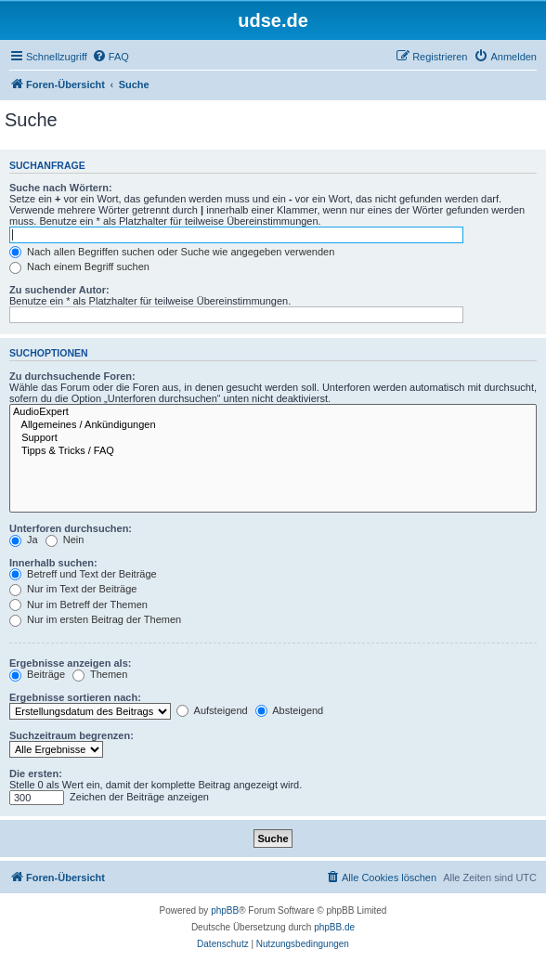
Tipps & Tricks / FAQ (273, 451)
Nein (65, 539)
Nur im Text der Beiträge (72, 588)
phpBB (225, 910)
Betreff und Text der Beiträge (83, 573)
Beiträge (37, 674)
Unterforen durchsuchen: (70, 528)
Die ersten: (35, 773)
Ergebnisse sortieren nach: (75, 697)
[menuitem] (110, 57)
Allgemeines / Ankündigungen (273, 425)
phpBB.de (334, 927)
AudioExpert (273, 412)
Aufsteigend (212, 710)
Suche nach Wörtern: (60, 187)
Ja (23, 539)
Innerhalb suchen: (53, 562)
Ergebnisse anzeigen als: (70, 663)
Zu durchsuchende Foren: (72, 376)
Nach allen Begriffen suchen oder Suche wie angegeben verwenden (171, 251)
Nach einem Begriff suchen (79, 266)
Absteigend (289, 710)
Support (273, 438)
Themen (99, 674)
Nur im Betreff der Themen (78, 604)
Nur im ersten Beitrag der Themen (95, 619)
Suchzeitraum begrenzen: (71, 735)
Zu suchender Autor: (59, 289)
